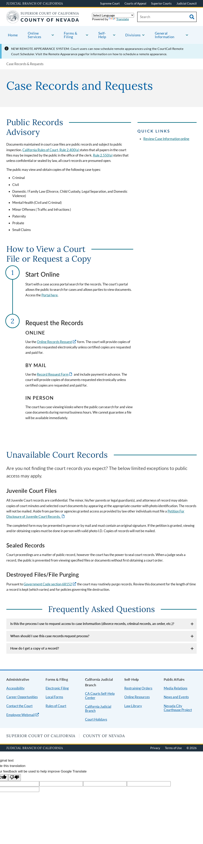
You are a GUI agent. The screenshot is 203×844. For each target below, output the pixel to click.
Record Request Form (53, 374)
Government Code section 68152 (48, 584)
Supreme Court (110, 3)
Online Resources (137, 697)
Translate (119, 19)
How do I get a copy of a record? (34, 648)
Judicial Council (186, 3)
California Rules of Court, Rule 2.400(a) (51, 150)
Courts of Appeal (135, 3)
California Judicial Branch (98, 708)
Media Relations (175, 688)
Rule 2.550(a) (103, 155)
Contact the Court (19, 706)
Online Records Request (54, 342)
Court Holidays (96, 719)
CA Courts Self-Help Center (100, 695)
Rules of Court (56, 706)
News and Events (176, 697)
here (54, 295)
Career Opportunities (22, 697)
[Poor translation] (14, 777)
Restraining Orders (138, 688)
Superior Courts (161, 3)
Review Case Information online (166, 139)
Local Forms (54, 697)
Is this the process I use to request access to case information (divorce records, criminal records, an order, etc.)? (92, 624)
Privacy (155, 748)
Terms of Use (173, 748)
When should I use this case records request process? (49, 636)
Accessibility (15, 688)
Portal (45, 295)
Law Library (133, 706)
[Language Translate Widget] (113, 15)
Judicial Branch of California (34, 3)
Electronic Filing (57, 688)
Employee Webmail (20, 715)
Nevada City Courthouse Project (178, 708)
